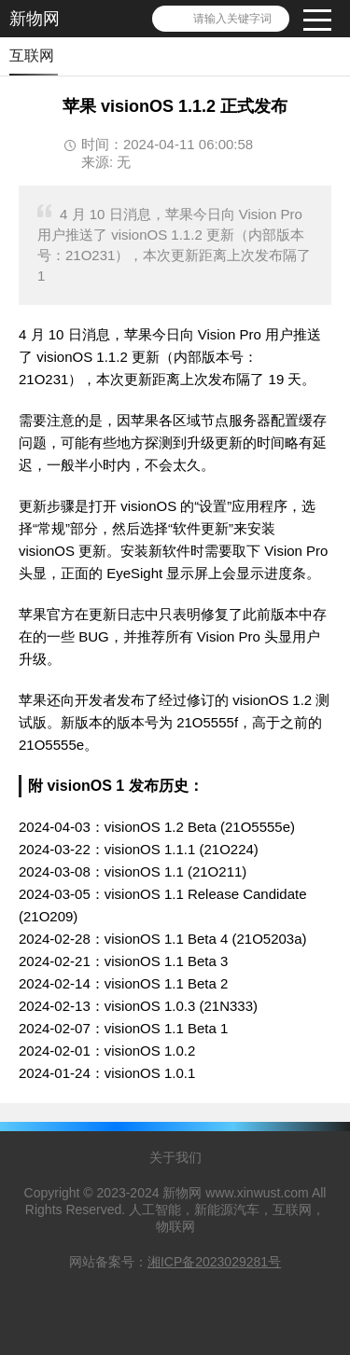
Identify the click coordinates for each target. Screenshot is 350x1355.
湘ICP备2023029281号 (214, 1261)
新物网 (34, 18)
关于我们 (175, 1157)
